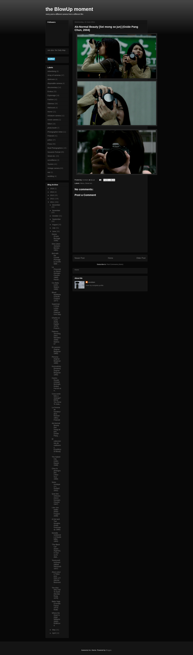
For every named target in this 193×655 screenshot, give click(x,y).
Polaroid (51, 136)
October (55, 216)
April (54, 633)
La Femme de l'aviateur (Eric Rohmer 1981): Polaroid (56, 413)
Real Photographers (55, 148)
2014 (52, 192)
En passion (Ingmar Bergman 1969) (56, 350)
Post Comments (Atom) (115, 264)
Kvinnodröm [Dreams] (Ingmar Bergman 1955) (56, 370)
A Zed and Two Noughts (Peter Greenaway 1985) (56, 524)
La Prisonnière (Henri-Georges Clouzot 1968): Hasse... (56, 273)
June (54, 231)
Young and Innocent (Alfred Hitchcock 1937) (56, 564)
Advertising (52, 71)
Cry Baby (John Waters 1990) (55, 286)
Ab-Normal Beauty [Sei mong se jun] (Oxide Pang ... (56, 429)
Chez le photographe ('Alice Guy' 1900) (56, 474)
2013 (52, 195)
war (49, 172)
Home (110, 258)
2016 (52, 189)
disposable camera (55, 83)
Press (50, 144)
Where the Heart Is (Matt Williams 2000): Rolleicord (56, 619)
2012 (52, 199)
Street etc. (88, 183)
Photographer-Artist (55, 132)
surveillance (52, 160)
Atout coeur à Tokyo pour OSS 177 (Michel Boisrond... (56, 578)
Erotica (50, 91)
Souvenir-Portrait (54, 152)
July (54, 228)
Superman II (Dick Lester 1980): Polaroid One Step (56, 309)
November (56, 210)
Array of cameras (54, 75)
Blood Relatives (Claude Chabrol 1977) (56, 296)
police (50, 140)
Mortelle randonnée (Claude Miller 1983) (56, 537)
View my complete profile (94, 285)
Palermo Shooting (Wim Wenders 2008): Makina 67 (56, 338)
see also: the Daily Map (56, 50)
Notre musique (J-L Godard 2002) (56, 486)
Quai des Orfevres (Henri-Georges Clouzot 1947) (56, 499)
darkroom (51, 79)
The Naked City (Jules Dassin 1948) (56, 461)
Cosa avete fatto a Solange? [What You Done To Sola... (56, 399)
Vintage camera (54, 168)
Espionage (52, 95)
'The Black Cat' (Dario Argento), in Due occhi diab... (56, 551)
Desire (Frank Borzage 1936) (56, 237)
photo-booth (52, 128)
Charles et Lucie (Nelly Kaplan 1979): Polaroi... (56, 323)
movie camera (53, 120)
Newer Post (80, 258)
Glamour (51, 104)
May (54, 630)
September (56, 219)
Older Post (140, 258)
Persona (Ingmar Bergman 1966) (56, 360)
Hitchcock (51, 108)
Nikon (82, 183)
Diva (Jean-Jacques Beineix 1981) (56, 247)
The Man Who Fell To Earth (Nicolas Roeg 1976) (56, 593)
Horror (50, 112)
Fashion (51, 99)
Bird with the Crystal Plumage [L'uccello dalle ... (56, 258)
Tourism (51, 164)
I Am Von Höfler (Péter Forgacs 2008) (56, 512)
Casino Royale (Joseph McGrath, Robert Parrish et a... (56, 384)
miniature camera (54, 116)
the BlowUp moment (69, 9)
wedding (51, 176)
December (56, 205)
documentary (52, 87)
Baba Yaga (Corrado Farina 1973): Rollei (56, 605)
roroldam (91, 282)
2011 (52, 202)
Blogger (108, 650)
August (55, 225)
